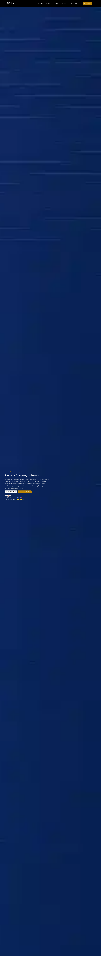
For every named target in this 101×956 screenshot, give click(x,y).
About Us (48, 3)
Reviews (64, 3)
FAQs (76, 3)
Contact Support (87, 3)
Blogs (70, 3)
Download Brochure (25, 491)
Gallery (56, 3)
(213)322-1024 (11, 492)
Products (40, 3)
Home (6, 472)
